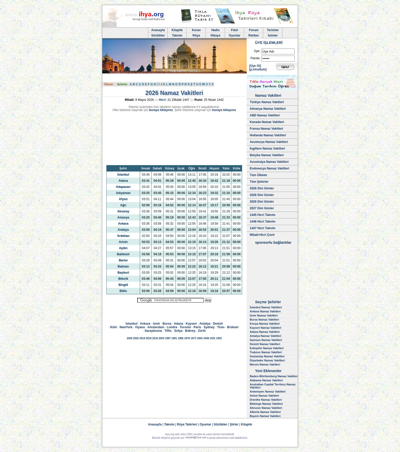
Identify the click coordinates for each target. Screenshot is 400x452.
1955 (200, 338)
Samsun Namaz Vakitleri (266, 339)
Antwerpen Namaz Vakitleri (268, 391)
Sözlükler (158, 35)
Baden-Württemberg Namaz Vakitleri (274, 376)
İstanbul (123, 174)
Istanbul (132, 323)
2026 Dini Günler (262, 188)
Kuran (196, 30)
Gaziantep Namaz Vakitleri (267, 356)
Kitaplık (246, 424)
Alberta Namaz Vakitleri (265, 411)
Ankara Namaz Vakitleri (265, 311)
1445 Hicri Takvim (263, 215)
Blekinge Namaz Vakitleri (266, 403)
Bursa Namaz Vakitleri (264, 319)
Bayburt (123, 272)
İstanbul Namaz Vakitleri (266, 307)
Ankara (123, 223)
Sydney (209, 327)
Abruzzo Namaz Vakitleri (266, 407)
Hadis (215, 30)
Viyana (140, 327)
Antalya (123, 229)
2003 (161, 338)
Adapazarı (123, 187)
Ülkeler (109, 84)
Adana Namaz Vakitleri (265, 331)
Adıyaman (123, 193)
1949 (206, 338)
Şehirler (122, 84)
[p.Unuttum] (258, 69)
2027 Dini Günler (262, 208)
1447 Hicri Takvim (263, 228)
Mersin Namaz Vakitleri (265, 364)
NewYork (126, 327)
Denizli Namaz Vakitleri (265, 344)
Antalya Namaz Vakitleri (265, 335)
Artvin (123, 242)
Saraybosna (153, 331)
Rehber (253, 35)
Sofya (178, 331)
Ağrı (123, 205)
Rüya (196, 35)
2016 (155, 338)
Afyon (123, 199)
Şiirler (234, 424)
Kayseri (191, 323)
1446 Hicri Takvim (263, 221)
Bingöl (123, 285)
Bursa (166, 323)
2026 (129, 338)
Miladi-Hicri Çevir (262, 235)
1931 (212, 338)
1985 (180, 338)
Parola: (255, 58)
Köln (113, 327)
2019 (142, 338)
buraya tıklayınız (161, 110)
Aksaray (123, 211)
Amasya (123, 217)
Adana (123, 180)
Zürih (202, 331)
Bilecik (123, 278)
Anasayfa (158, 30)
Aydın (123, 248)
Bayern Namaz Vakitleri (265, 416)
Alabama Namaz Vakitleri (266, 380)
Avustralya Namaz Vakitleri (269, 162)
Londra (172, 327)
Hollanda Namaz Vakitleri (268, 135)
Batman (123, 266)
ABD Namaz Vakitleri (265, 115)
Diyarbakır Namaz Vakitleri (267, 360)
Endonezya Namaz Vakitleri (269, 168)
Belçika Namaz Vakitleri (267, 155)
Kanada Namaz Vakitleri (267, 122)
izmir (156, 323)
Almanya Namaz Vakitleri (268, 109)
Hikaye (215, 35)
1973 (193, 338)
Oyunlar (234, 35)
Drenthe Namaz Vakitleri (266, 399)
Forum (253, 30)
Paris (197, 327)
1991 (174, 338)
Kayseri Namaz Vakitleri (265, 327)
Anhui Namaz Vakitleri (264, 395)
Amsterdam (155, 327)
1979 (187, 338)
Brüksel (232, 327)
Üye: (257, 51)
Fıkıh (234, 30)
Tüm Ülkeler (258, 175)
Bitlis (123, 291)
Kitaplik (177, 30)
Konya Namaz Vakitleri (265, 323)
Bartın (123, 260)
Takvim (177, 35)
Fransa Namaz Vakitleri (266, 128)
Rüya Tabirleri (187, 424)
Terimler (273, 30)
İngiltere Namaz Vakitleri (267, 148)
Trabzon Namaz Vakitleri (266, 352)
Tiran (220, 327)
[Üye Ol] (255, 66)
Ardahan (123, 236)
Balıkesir (123, 254)
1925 (219, 338)
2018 (149, 338)
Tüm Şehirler (259, 182)
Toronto (185, 327)
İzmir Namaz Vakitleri (264, 315)
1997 (168, 338)
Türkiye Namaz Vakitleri (267, 102)
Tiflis (168, 331)
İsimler (273, 35)
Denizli (218, 323)
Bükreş (190, 331)
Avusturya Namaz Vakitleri (269, 142)
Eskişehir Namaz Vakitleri (267, 348)
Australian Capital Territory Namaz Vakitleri (273, 386)
